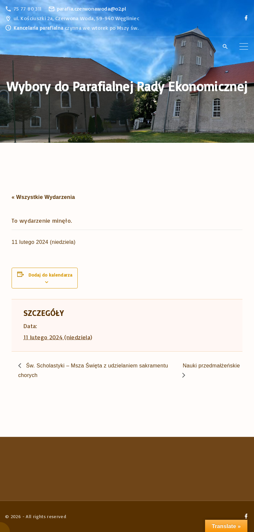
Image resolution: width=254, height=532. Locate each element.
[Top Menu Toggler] (243, 46)
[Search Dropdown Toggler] (225, 47)
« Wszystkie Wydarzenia (43, 197)
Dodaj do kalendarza (50, 275)
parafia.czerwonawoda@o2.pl (91, 8)
